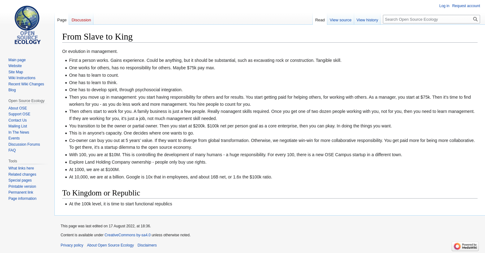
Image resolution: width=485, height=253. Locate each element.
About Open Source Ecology (110, 245)
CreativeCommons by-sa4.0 (128, 235)
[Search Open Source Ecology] (431, 19)
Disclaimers (147, 245)
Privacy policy (72, 245)
